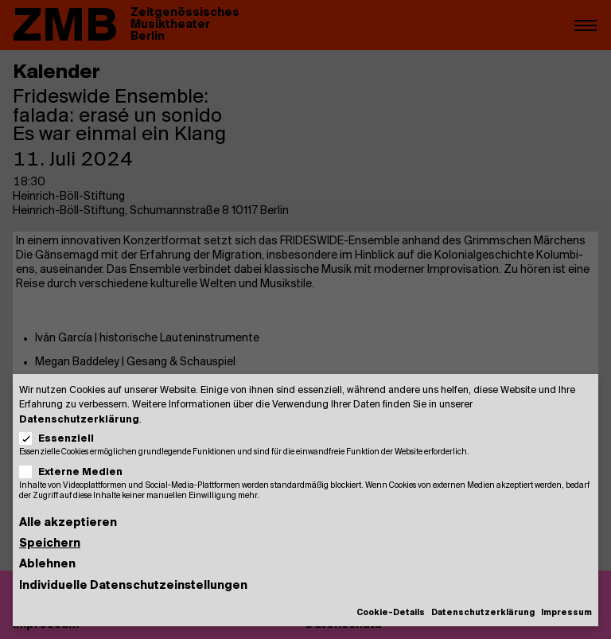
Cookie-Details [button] (390, 613)
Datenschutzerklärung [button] (483, 613)
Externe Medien (76, 472)
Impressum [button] (566, 613)
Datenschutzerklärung (79, 420)
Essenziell (61, 439)
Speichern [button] (49, 544)
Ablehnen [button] (47, 565)
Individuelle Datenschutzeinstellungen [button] (133, 586)
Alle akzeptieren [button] (68, 523)
